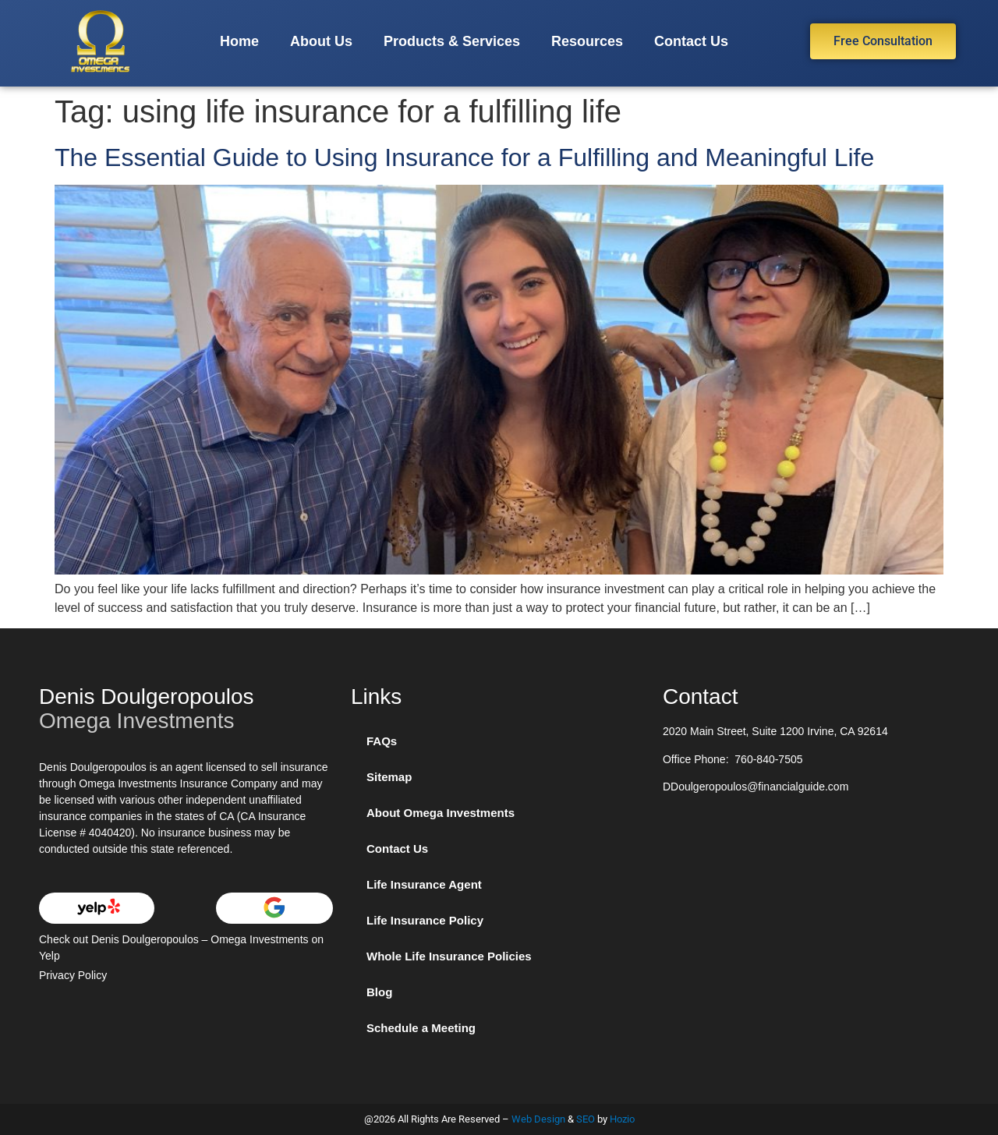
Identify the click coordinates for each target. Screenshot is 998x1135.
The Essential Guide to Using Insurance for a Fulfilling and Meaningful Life (464, 157)
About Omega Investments (440, 812)
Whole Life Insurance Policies (449, 956)
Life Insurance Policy (424, 920)
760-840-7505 (768, 759)
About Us (321, 41)
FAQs (381, 741)
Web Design (538, 1119)
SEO (585, 1119)
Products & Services (452, 41)
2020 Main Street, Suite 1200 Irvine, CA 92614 (775, 731)
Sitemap (389, 776)
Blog (379, 992)
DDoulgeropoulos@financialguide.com (755, 786)
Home (239, 41)
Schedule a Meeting (421, 1027)
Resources (587, 41)
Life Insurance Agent (424, 884)
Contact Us (691, 41)
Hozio (622, 1119)
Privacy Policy (73, 975)
